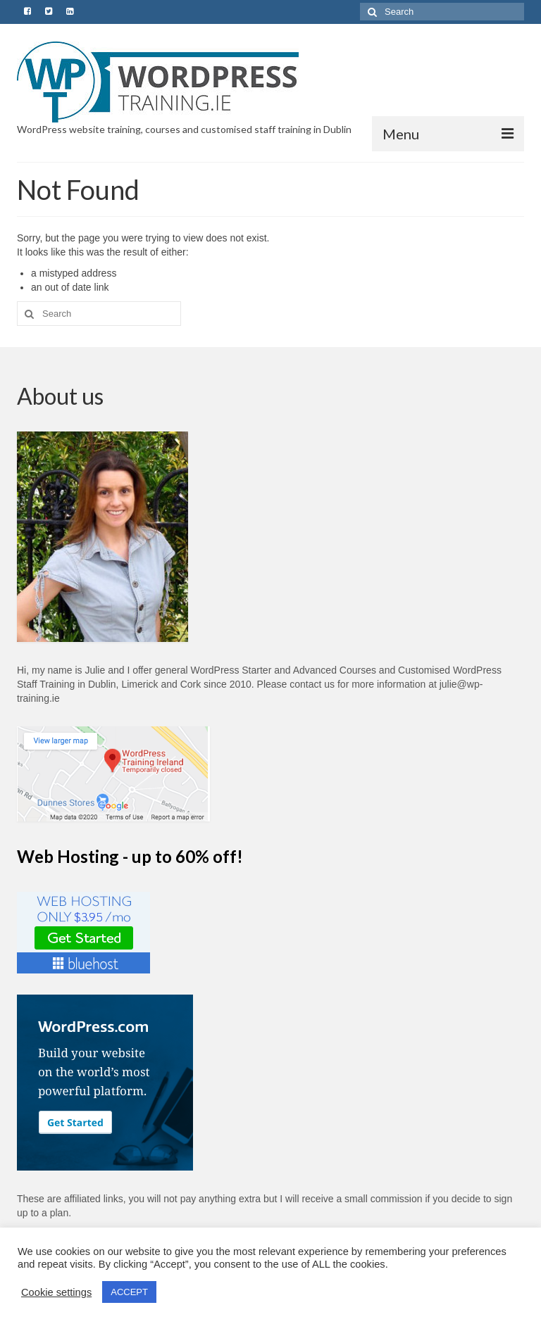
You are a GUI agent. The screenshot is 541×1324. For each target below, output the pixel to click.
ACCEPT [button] (129, 1292)
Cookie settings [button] (56, 1292)
